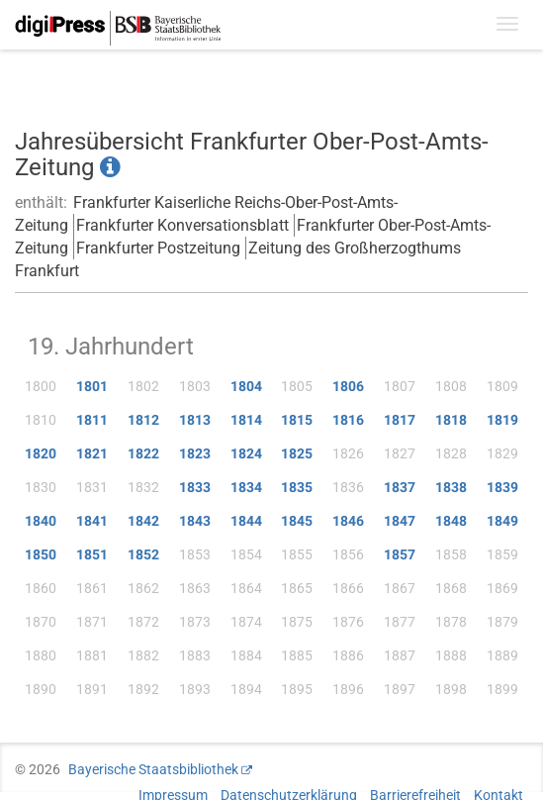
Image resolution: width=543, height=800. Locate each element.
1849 (502, 521)
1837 (399, 487)
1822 (143, 453)
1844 (246, 521)
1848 (451, 521)
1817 (399, 420)
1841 (92, 521)
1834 (246, 487)
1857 (399, 554)
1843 (195, 521)
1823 (195, 453)
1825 (297, 453)
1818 (451, 420)
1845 (297, 521)
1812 (143, 420)
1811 (92, 420)
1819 (502, 420)
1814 (246, 420)
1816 (348, 420)
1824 (246, 453)
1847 (399, 521)
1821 (92, 453)
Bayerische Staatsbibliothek (153, 769)
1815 (297, 420)
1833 (195, 487)
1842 (143, 521)
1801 (92, 386)
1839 (502, 487)
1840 (40, 521)
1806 (348, 386)
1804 (246, 386)
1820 (40, 453)
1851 (92, 554)
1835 (297, 487)
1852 (143, 554)
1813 (195, 420)
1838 (451, 487)
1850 (40, 554)
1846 (348, 521)
